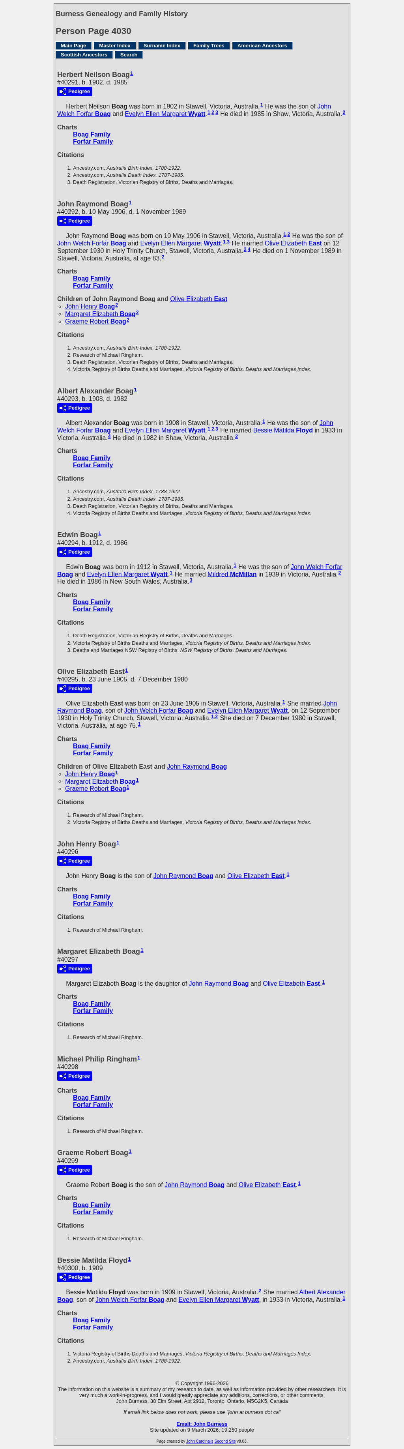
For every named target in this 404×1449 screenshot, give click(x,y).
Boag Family (91, 134)
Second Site (225, 1441)
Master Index (114, 46)
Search (128, 55)
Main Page (73, 46)
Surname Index (162, 46)
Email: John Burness (201, 1424)
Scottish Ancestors (84, 55)
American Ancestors (262, 46)
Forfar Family (93, 141)
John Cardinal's (199, 1441)
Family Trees (208, 46)
